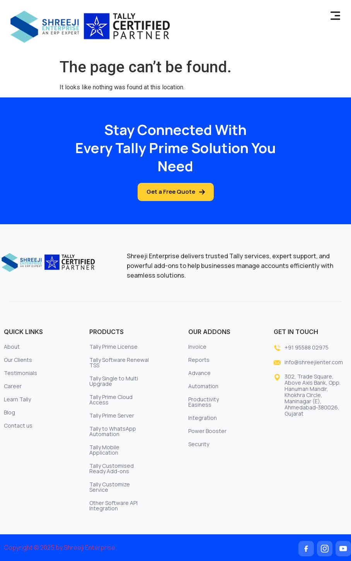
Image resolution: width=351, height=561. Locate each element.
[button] (335, 16)
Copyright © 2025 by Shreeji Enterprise (59, 547)
